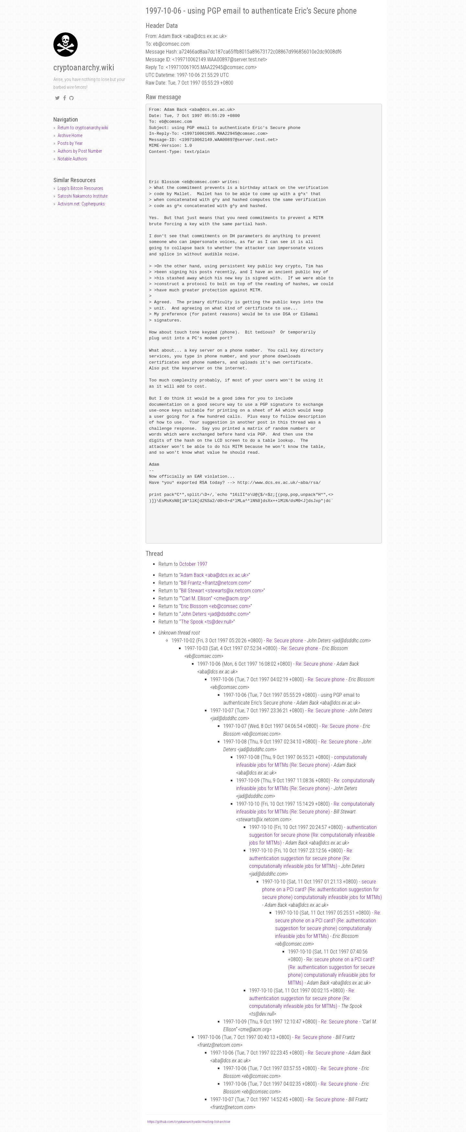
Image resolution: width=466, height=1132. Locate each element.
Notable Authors (72, 158)
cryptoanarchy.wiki (83, 67)
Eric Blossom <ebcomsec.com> (215, 606)
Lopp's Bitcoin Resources (80, 188)
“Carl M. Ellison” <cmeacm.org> (215, 598)
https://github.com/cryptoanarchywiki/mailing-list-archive (188, 1122)
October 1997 (193, 564)
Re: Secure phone (284, 640)
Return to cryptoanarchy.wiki (83, 127)
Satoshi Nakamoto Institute (82, 196)
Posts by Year (70, 143)
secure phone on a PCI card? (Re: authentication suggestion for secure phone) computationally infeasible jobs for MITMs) (322, 889)
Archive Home (70, 135)
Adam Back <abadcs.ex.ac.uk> (215, 575)
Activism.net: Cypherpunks (81, 203)
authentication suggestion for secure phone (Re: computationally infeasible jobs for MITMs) (313, 835)
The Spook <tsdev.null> (207, 622)
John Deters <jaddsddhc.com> (215, 614)
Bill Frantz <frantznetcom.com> (215, 583)
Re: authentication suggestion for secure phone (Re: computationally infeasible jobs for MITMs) (301, 858)
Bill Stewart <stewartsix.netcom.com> (222, 591)
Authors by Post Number (80, 151)
